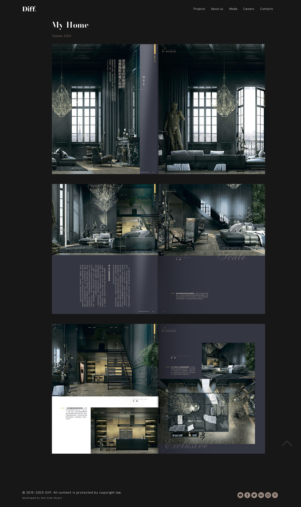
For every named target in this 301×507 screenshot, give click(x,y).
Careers (248, 8)
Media (233, 8)
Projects (199, 8)
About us (217, 8)
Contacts (266, 8)
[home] (29, 8)
